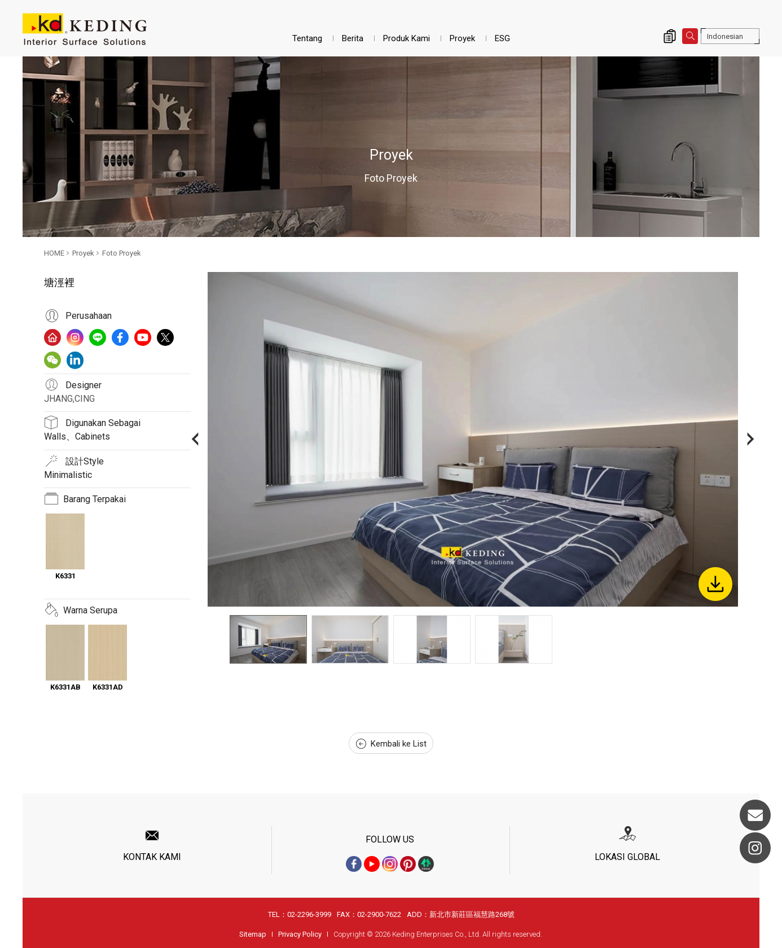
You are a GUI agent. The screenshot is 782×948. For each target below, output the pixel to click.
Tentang (307, 38)
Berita (352, 38)
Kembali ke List (391, 744)
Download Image (715, 584)
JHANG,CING (69, 398)
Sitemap (252, 934)
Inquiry (670, 36)
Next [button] (750, 439)
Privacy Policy (300, 934)
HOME (54, 253)
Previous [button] (195, 439)
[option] (473, 439)
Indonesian (725, 36)
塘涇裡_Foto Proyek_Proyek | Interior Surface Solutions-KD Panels (85, 29)
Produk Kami (406, 38)
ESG (502, 38)
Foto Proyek (121, 253)
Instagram (755, 847)
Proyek (462, 38)
